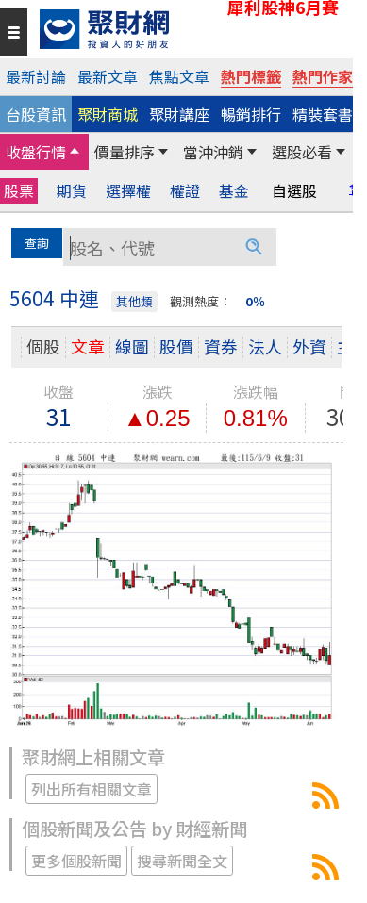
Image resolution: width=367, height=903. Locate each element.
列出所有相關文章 (91, 789)
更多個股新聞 (76, 860)
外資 (309, 346)
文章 (88, 346)
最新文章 (107, 76)
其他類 (134, 301)
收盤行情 (36, 151)
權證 (185, 191)
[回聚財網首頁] (191, 29)
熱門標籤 (251, 76)
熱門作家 (322, 76)
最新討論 (36, 76)
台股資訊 (36, 114)
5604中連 (325, 795)
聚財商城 (107, 114)
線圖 (132, 346)
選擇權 (128, 191)
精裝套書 (322, 114)
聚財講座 (179, 114)
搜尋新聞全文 (182, 860)
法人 (265, 346)
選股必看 (302, 151)
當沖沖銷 (213, 151)
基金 (234, 191)
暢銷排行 (251, 114)
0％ (255, 301)
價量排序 (124, 151)
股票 (19, 190)
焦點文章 (179, 76)
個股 (43, 346)
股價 (176, 346)
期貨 (72, 191)
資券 (221, 346)
